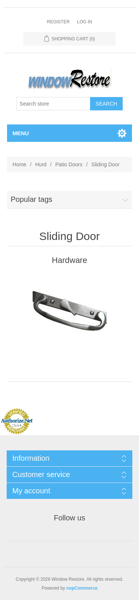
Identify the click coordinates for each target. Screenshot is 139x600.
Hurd (40, 164)
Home (19, 164)
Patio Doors (68, 164)
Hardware (69, 260)
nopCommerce (81, 588)
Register (58, 21)
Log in (84, 21)
